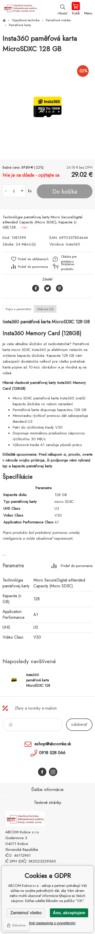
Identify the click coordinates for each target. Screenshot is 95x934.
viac (24, 227)
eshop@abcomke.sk (52, 744)
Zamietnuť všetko (26, 913)
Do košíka (64, 191)
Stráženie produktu (67, 266)
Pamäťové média (58, 20)
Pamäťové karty (20, 25)
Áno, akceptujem (69, 913)
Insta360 (73, 244)
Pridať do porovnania (33, 266)
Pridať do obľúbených (33, 259)
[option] (47, 107)
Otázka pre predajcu (69, 259)
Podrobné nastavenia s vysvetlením (47, 923)
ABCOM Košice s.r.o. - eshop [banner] (20, 9)
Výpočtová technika (26, 20)
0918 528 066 (52, 753)
